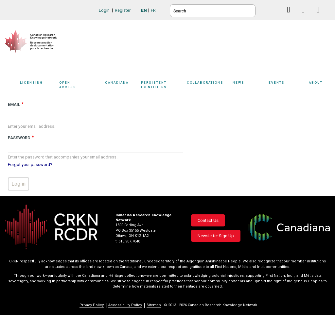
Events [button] (287, 86)
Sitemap (154, 305)
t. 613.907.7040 (127, 241)
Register (123, 10)
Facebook (291, 16)
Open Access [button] (80, 86)
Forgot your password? (30, 164)
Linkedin (306, 16)
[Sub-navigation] (36, 86)
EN (144, 10)
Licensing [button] (38, 86)
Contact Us (208, 220)
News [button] (249, 86)
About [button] (319, 86)
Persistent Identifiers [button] (164, 86)
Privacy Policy (91, 305)
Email (14, 104)
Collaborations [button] (210, 86)
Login (104, 10)
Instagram (320, 16)
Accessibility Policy (125, 305)
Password (19, 137)
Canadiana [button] (121, 86)
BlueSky (276, 10)
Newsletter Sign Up (216, 235)
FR (153, 10)
